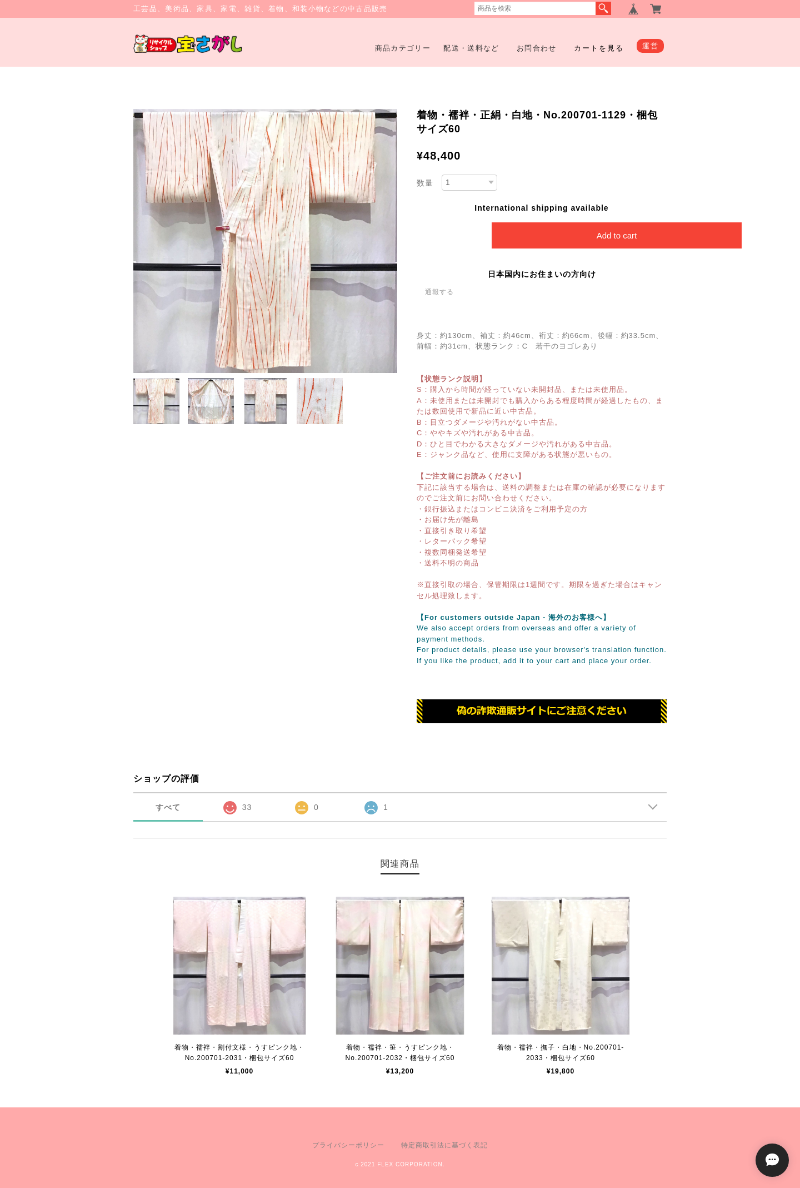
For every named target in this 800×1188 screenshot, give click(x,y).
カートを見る (599, 48)
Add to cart (617, 235)
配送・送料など (471, 48)
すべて (168, 807)
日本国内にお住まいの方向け (542, 274)
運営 (650, 46)
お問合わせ (537, 48)
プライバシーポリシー (348, 1145)
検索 (603, 8)
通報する (439, 292)
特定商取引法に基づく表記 (444, 1145)
